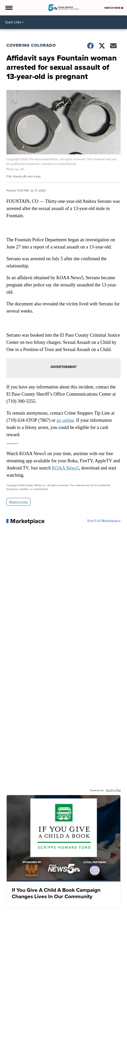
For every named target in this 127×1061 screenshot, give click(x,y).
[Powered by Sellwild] (113, 790)
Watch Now (113, 8)
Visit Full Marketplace (104, 521)
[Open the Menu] (8, 7)
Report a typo (18, 501)
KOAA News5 (65, 468)
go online (65, 420)
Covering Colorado (31, 45)
